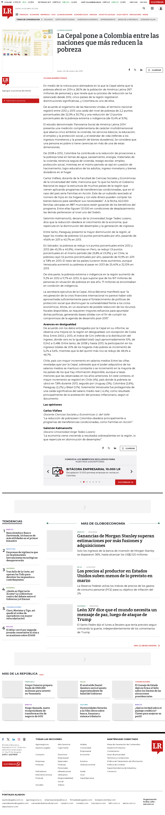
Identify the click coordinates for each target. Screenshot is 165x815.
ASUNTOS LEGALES (107, 15)
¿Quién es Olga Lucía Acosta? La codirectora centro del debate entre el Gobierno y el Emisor (21, 595)
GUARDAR (154, 70)
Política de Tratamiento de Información (125, 761)
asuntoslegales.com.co (12, 800)
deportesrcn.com (10, 806)
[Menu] (17, 14)
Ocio (82, 775)
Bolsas (9, 627)
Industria (10, 549)
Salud (83, 682)
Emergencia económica (88, 19)
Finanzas (39, 764)
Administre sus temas (14, 101)
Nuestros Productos (116, 748)
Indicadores (41, 771)
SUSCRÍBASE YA (125, 482)
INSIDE (145, 15)
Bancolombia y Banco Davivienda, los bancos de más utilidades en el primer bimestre (22, 537)
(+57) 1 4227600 (9, 754)
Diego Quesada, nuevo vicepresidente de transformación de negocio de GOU (37, 712)
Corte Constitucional (65, 19)
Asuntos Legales (43, 748)
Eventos (83, 761)
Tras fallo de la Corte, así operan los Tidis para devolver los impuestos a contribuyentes (20, 575)
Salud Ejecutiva (87, 778)
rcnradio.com (82, 803)
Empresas (40, 761)
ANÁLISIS (93, 15)
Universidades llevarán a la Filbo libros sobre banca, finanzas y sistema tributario (93, 712)
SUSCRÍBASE (157, 2)
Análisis (83, 744)
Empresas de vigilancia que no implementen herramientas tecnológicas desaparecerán (22, 556)
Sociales (39, 785)
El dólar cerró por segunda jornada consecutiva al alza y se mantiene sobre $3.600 (22, 633)
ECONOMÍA (34, 15)
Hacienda (10, 568)
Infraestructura (64, 771)
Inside (83, 771)
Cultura (84, 705)
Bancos (9, 529)
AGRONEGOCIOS (81, 15)
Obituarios (62, 775)
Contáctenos (113, 751)
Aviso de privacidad (116, 754)
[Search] (144, 8)
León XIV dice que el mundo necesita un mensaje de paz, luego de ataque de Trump (117, 614)
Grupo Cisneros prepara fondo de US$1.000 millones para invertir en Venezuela (39, 689)
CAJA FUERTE (122, 15)
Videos (61, 785)
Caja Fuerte (63, 748)
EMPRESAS (45, 15)
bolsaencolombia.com (105, 800)
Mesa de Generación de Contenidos (123, 744)
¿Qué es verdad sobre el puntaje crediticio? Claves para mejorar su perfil (148, 712)
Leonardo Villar (148, 19)
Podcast (39, 778)
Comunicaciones (13, 607)
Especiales (63, 761)
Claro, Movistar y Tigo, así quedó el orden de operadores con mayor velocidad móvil (20, 614)
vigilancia (48, 19)
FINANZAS (24, 15)
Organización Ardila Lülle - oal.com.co (150, 801)
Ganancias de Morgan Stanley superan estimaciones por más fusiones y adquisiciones (115, 540)
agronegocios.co (34, 800)
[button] (47, 472)
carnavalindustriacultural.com (44, 803)
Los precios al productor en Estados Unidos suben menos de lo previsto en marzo (115, 576)
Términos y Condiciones (118, 758)
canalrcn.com (67, 803)
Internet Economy (44, 775)
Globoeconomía (87, 764)
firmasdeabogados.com (81, 800)
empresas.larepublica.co (56, 800)
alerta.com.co (129, 803)
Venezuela (29, 682)
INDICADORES (135, 15)
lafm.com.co (114, 803)
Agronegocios (42, 744)
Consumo (40, 754)
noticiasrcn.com (98, 803)
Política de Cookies (116, 764)
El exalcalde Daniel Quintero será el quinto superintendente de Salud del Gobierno (93, 689)
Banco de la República (128, 19)
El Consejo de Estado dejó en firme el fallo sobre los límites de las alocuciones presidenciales (148, 691)
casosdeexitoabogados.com (15, 803)
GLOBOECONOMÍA (64, 15)
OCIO (53, 15)
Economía (84, 754)
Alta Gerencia (64, 744)
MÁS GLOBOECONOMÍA (145, 645)
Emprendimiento (108, 19)
